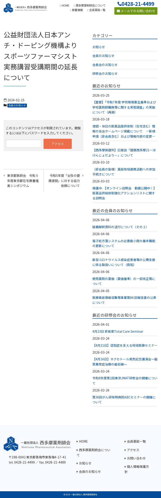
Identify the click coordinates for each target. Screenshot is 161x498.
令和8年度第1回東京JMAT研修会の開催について (124, 380)
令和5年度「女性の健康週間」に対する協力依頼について (64, 180)
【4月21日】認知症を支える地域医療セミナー (124, 345)
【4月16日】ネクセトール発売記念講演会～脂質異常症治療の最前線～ (124, 361)
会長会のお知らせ (104, 64)
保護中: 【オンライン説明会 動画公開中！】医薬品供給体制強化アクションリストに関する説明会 (124, 193)
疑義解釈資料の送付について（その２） (120, 227)
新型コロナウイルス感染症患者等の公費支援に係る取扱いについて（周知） (123, 262)
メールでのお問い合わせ (136, 11)
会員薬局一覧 (136, 441)
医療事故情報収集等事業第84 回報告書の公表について (124, 300)
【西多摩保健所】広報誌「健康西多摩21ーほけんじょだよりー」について (124, 152)
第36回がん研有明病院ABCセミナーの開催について (124, 399)
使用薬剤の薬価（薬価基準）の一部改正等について (123, 281)
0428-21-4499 (138, 3)
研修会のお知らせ (104, 73)
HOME (83, 441)
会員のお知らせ (17, 105)
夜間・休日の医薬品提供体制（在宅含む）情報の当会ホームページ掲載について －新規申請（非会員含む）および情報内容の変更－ (123, 131)
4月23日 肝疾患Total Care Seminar (117, 331)
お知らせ (98, 47)
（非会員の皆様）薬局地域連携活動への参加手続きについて (123, 171)
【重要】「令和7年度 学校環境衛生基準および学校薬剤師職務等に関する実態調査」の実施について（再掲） (124, 107)
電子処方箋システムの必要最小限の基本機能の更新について (123, 243)
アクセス (133, 450)
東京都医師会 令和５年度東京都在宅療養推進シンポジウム (23, 180)
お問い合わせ (136, 458)
